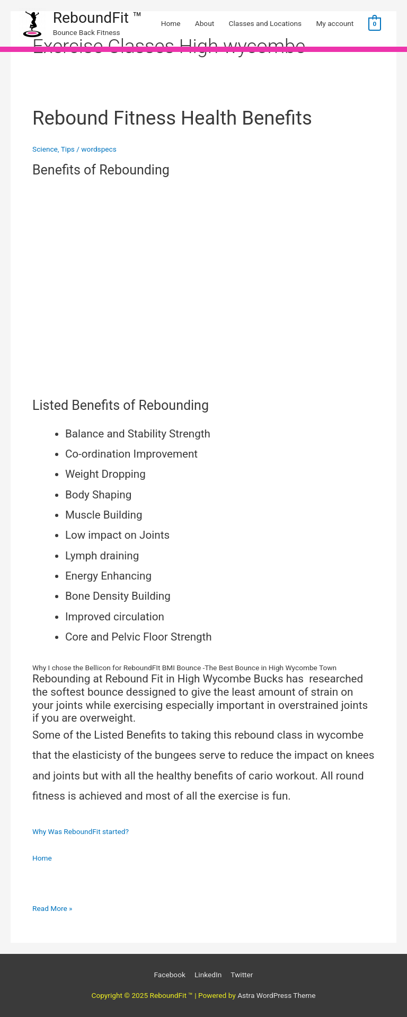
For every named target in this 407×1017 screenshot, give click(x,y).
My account (334, 23)
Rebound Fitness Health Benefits (172, 118)
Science (45, 149)
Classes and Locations (265, 23)
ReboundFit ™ (97, 18)
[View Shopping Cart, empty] (375, 23)
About (204, 23)
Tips (68, 149)
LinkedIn (208, 974)
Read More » (52, 907)
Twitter (242, 974)
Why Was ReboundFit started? (80, 831)
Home (171, 23)
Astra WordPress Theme (276, 995)
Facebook (169, 974)
